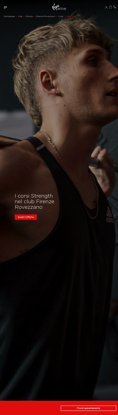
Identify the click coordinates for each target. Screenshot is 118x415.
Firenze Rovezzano (45, 16)
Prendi (88, 408)
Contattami (114, 7)
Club (20, 16)
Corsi (60, 16)
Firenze (29, 16)
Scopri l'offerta (26, 217)
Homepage (9, 16)
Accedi (106, 7)
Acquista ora (110, 7)
